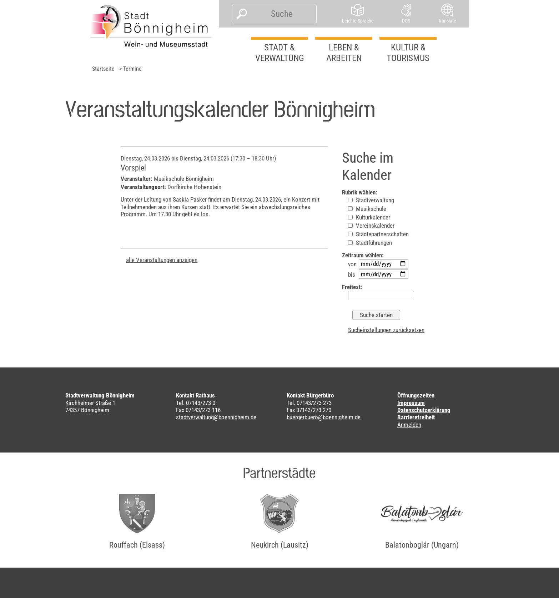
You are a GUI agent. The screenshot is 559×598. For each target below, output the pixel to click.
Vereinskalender (371, 225)
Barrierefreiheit (416, 417)
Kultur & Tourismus (408, 52)
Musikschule (367, 208)
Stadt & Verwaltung (279, 52)
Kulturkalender (369, 217)
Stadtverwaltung (371, 200)
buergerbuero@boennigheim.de (324, 417)
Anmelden (409, 424)
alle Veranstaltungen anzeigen (161, 259)
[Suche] (281, 14)
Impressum (411, 402)
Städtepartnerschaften (378, 234)
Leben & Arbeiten (344, 52)
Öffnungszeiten (415, 395)
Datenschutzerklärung (423, 410)
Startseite (103, 68)
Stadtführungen (370, 242)
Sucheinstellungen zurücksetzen (386, 329)
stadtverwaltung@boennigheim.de (216, 417)
